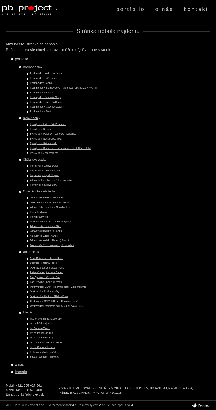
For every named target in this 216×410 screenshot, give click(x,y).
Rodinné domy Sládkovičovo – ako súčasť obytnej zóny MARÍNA (64, 87)
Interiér (27, 312)
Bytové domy (31, 118)
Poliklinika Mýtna (39, 216)
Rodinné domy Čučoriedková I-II (47, 107)
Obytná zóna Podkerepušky (44, 291)
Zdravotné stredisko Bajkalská (46, 231)
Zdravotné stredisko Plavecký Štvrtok (49, 240)
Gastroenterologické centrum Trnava (49, 202)
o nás (164, 9)
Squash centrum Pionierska (44, 356)
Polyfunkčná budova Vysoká (45, 170)
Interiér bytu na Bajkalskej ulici (46, 319)
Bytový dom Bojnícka (41, 129)
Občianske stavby (34, 159)
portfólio (130, 9)
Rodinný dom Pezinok (41, 83)
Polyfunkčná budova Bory (43, 185)
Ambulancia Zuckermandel (44, 236)
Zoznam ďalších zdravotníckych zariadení (52, 245)
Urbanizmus (31, 251)
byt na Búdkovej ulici (41, 323)
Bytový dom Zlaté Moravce (44, 153)
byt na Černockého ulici (42, 347)
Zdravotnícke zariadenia (39, 191)
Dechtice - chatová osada (43, 263)
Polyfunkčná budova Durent (44, 165)
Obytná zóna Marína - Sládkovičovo (49, 296)
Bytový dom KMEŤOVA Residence (48, 124)
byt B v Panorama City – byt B (46, 342)
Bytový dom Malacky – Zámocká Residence (53, 134)
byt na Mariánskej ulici (42, 333)
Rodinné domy (32, 67)
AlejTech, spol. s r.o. (118, 405)
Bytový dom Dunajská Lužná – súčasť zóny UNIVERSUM (60, 148)
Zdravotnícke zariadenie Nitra (45, 226)
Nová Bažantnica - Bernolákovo (46, 258)
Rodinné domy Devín (41, 111)
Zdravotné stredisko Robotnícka (47, 197)
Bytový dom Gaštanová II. (43, 143)
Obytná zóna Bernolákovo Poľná (47, 267)
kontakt (196, 9)
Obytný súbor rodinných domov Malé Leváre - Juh (56, 306)
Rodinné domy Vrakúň (42, 92)
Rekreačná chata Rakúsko (44, 352)
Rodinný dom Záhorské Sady (45, 97)
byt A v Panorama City (42, 337)
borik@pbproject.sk (30, 394)
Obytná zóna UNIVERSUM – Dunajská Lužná (54, 301)
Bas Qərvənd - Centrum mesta (46, 282)
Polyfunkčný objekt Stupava (44, 175)
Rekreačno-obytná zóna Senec (46, 272)
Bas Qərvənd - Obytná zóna (45, 277)
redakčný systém (87, 405)
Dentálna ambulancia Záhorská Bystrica (51, 221)
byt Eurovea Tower (40, 328)
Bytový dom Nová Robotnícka (46, 138)
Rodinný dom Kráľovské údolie (46, 73)
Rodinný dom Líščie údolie (44, 78)
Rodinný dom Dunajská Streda (46, 102)
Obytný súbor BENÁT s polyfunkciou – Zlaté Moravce (58, 287)
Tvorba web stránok (59, 405)
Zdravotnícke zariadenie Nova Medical (50, 207)
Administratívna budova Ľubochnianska (51, 180)
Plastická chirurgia (39, 212)
